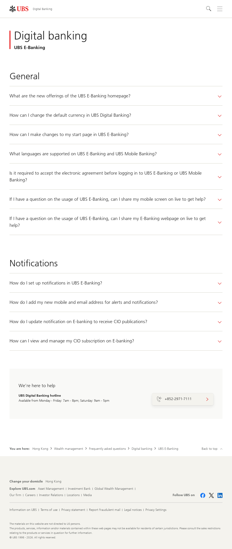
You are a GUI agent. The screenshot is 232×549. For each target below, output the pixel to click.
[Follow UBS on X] (211, 495)
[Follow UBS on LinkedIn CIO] (220, 495)
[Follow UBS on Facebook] (202, 495)
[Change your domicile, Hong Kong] (53, 481)
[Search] (209, 9)
